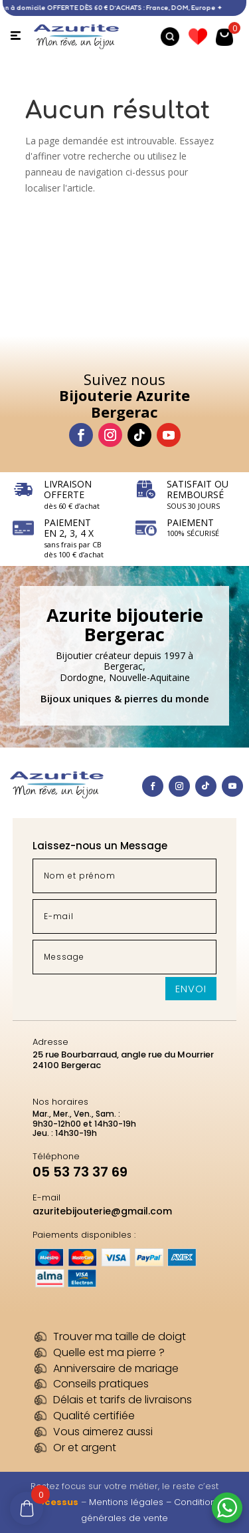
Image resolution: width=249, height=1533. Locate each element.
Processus (53, 1502)
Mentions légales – (131, 1502)
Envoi (191, 989)
